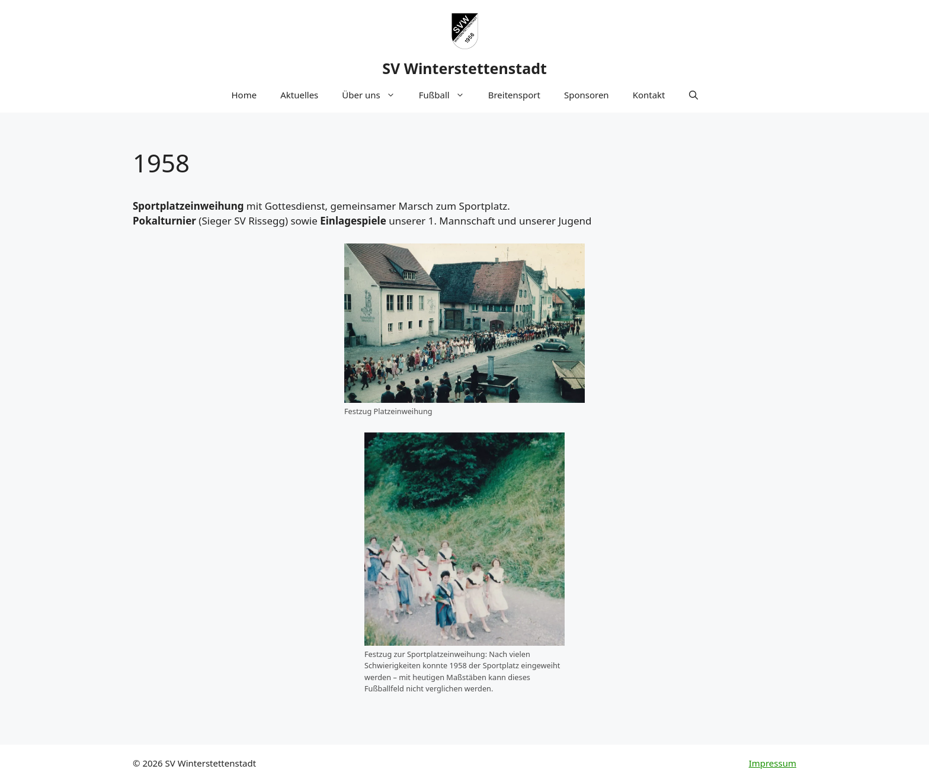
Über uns (374, 95)
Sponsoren (586, 95)
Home (244, 95)
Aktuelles (299, 95)
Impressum (772, 763)
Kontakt (649, 95)
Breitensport (514, 95)
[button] (693, 95)
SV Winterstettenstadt (464, 68)
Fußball (447, 95)
